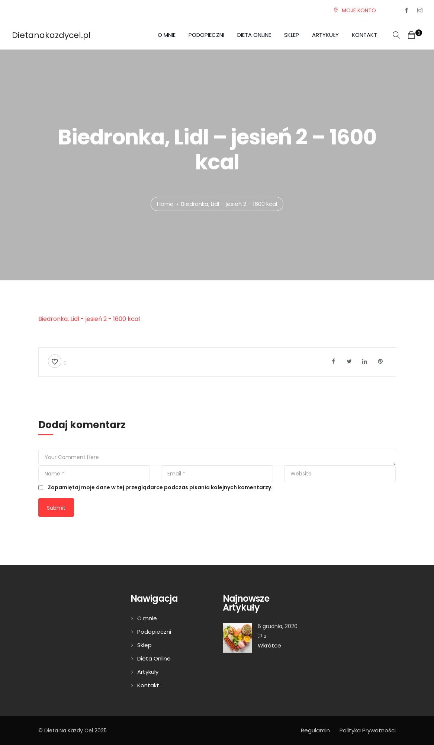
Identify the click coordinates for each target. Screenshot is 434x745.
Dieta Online (254, 35)
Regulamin (315, 730)
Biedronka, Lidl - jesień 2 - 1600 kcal (89, 319)
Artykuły (325, 35)
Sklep (291, 35)
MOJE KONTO (359, 10)
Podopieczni (206, 35)
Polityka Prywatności (368, 730)
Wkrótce (269, 645)
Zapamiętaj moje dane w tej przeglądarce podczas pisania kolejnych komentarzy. (160, 487)
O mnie (167, 35)
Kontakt (364, 35)
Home (165, 204)
